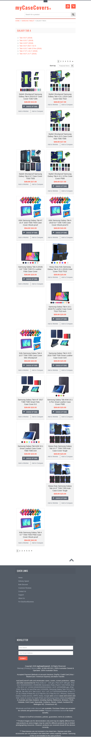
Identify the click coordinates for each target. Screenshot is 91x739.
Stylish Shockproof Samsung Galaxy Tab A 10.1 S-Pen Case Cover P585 (60, 176)
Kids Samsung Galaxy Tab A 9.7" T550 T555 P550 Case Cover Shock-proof (30, 534)
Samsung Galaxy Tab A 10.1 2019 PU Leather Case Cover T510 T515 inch (60, 309)
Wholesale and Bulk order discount (29, 708)
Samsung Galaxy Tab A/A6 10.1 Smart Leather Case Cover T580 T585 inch (30, 448)
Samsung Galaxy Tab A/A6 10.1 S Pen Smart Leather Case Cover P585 (60, 402)
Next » (73, 61)
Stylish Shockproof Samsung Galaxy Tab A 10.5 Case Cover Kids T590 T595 (60, 136)
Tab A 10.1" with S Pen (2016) (30, 48)
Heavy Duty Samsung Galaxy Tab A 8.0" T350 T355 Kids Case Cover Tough (60, 488)
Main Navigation (17, 14)
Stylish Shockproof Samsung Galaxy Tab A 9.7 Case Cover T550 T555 (30, 176)
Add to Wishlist (23, 111)
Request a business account (55, 710)
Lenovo (56, 696)
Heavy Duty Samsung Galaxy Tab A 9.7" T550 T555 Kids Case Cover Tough (60, 448)
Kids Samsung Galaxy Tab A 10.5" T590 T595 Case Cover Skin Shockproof (30, 355)
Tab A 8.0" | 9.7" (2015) (28, 54)
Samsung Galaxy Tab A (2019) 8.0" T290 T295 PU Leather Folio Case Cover (30, 269)
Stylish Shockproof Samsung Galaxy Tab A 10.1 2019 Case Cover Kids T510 (60, 96)
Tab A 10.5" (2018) (26, 43)
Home (17, 21)
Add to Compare (37, 111)
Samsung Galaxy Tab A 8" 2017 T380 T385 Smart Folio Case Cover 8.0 (30, 402)
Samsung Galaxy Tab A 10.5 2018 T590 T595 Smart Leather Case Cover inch (59, 355)
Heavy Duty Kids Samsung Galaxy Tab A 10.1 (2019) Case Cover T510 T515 (60, 269)
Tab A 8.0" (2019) (25, 38)
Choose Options (31, 106)
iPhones (64, 694)
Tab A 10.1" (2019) (26, 40)
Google (46, 696)
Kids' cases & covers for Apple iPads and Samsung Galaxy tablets (40, 698)
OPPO (35, 696)
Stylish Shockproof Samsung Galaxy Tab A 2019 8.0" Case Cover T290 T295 (30, 96)
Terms (33, 668)
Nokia (41, 696)
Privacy (27, 668)
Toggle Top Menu (45, 1)
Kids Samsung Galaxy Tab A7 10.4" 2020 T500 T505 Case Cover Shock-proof (30, 222)
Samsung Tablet (28, 21)
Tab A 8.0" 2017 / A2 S (27, 46)
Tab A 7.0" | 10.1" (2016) (28, 51)
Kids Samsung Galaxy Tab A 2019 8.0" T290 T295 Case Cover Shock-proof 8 (60, 222)
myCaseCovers (33, 7)
